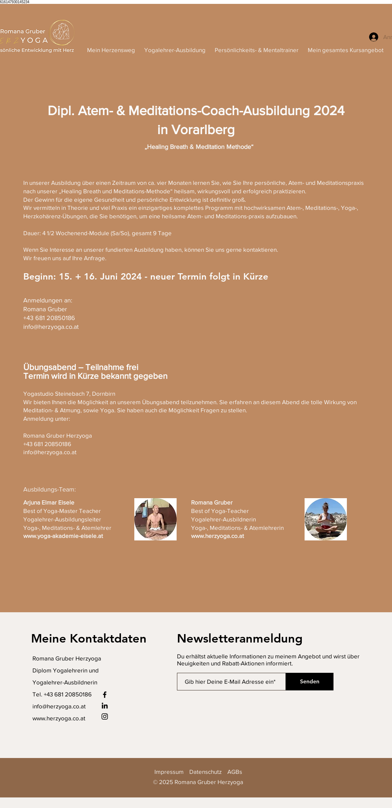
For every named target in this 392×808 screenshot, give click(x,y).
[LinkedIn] (104, 705)
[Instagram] (104, 716)
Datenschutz (205, 771)
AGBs (234, 771)
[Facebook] (104, 694)
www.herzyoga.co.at (58, 718)
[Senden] (309, 681)
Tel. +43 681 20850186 (62, 694)
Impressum (171, 771)
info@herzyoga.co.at (59, 706)
